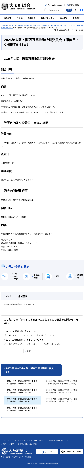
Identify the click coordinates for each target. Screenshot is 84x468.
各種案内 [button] (76, 18)
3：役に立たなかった (47, 335)
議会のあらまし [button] (47, 18)
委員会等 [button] (31, 18)
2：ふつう (28, 335)
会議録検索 (36, 276)
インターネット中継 (15, 276)
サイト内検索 (47, 10)
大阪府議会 (4, 25)
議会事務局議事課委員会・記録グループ (19, 304)
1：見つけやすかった (15, 344)
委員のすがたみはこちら (13, 101)
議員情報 (80, 276)
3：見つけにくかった (52, 344)
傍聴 (57, 276)
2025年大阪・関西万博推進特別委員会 (46, 25)
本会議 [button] (19, 18)
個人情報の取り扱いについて (60, 440)
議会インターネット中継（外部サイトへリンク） (24, 112)
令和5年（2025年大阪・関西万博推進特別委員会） (30, 370)
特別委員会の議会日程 (25, 25)
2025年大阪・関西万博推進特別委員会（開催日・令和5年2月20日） (22, 391)
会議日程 (13, 25)
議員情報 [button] (7, 18)
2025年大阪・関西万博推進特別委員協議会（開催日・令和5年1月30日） (61, 382)
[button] (54, 5)
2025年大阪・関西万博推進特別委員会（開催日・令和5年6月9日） (22, 409)
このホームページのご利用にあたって (31, 440)
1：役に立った (12, 335)
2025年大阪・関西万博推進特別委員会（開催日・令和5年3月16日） (61, 391)
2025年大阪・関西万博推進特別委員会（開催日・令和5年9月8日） (22, 400)
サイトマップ (8, 440)
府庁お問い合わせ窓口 (28, 444)
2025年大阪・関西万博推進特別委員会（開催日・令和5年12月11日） (61, 400)
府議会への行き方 (9, 444)
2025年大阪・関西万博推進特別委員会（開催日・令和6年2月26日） (22, 382)
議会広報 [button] (63, 18)
